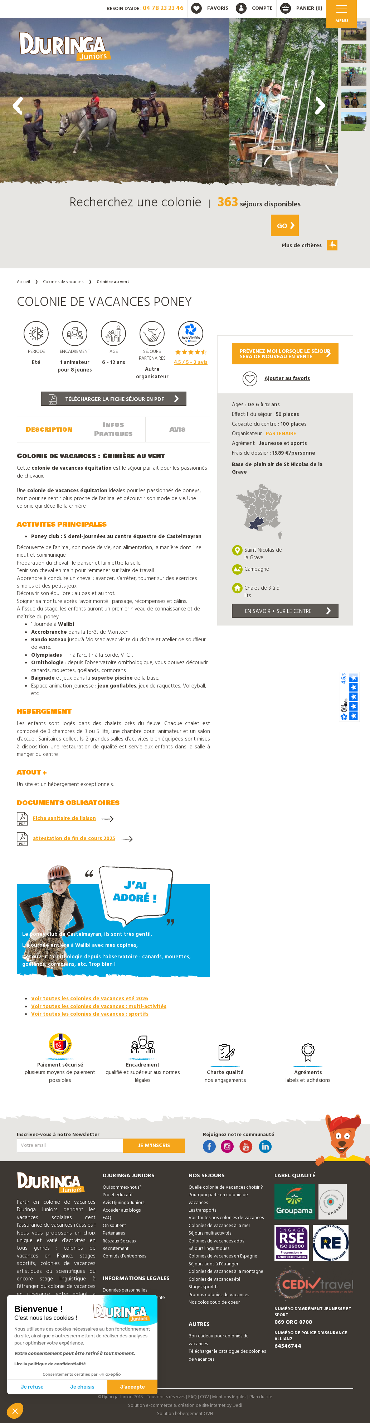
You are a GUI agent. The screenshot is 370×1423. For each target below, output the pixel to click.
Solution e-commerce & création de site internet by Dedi (185, 1405)
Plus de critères (309, 245)
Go (285, 226)
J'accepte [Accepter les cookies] (132, 1387)
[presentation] (18, 105)
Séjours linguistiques (209, 1248)
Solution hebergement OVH (185, 1414)
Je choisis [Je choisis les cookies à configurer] (82, 1387)
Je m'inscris (154, 1145)
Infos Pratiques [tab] (113, 429)
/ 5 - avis (191, 362)
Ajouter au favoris (276, 379)
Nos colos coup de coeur (214, 1302)
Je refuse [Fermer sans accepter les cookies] (32, 1387)
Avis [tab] (178, 430)
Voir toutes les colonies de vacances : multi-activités (98, 1006)
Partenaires (114, 1233)
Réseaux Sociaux (119, 1241)
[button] (353, 30)
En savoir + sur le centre (288, 611)
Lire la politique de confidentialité (50, 1363)
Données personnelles (125, 1290)
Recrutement (115, 1248)
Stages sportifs (203, 1287)
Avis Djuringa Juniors (123, 1203)
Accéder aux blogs (122, 1210)
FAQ (107, 1218)
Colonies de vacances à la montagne (226, 1271)
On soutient (114, 1226)
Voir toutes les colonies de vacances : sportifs (90, 1014)
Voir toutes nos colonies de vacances (226, 1218)
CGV (204, 1397)
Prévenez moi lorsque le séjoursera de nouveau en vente (285, 354)
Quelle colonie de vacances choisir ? (226, 1187)
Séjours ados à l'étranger (213, 1264)
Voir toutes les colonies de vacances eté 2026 (89, 999)
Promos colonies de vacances (219, 1295)
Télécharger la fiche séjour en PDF (114, 399)
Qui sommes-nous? (122, 1187)
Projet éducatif (118, 1195)
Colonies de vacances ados (216, 1241)
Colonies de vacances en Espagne (223, 1256)
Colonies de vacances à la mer (219, 1226)
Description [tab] (49, 430)
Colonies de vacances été (214, 1279)
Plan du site (260, 1397)
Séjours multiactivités (210, 1233)
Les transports (202, 1210)
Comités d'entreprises (124, 1256)
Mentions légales (229, 1397)
